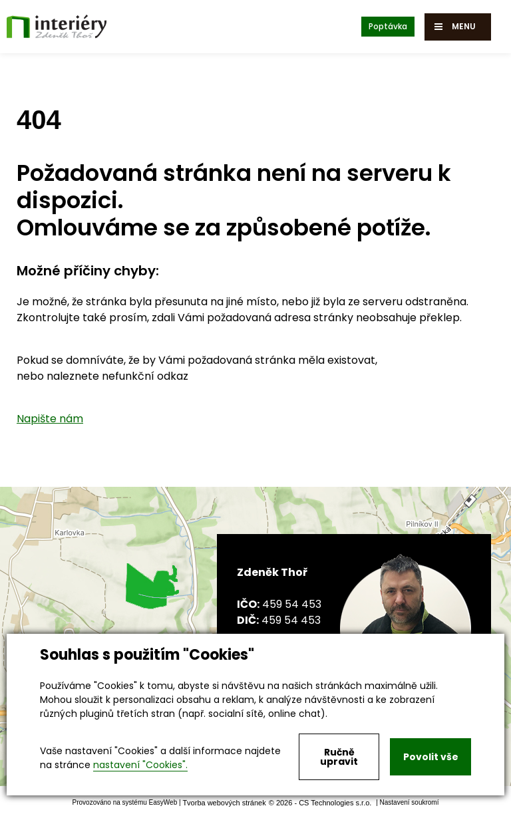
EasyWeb (163, 803)
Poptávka (388, 26)
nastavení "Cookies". (140, 764)
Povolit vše (430, 756)
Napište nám (50, 418)
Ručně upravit (339, 757)
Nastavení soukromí (409, 803)
